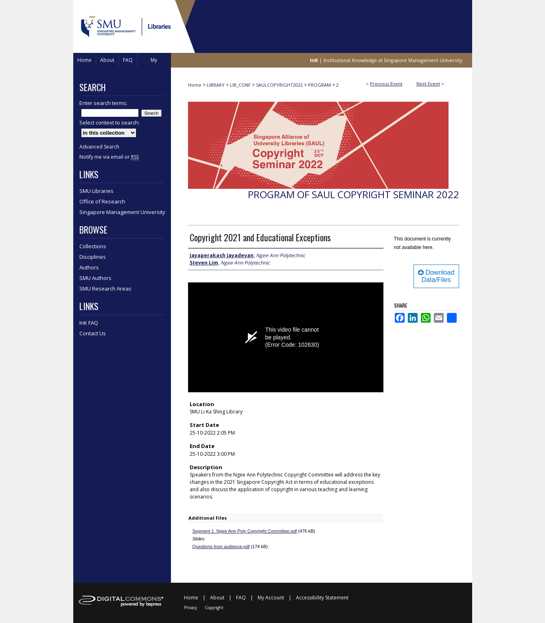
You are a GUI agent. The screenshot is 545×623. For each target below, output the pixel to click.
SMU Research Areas (105, 288)
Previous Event (386, 84)
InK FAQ (88, 322)
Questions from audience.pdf (221, 546)
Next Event (428, 84)
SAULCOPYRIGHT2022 (280, 85)
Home (194, 85)
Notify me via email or (109, 156)
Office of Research (102, 201)
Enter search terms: (103, 103)
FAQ (241, 597)
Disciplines (92, 256)
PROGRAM (320, 85)
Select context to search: (109, 122)
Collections (92, 246)
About (217, 597)
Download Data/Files (436, 276)
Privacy (190, 607)
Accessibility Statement (322, 597)
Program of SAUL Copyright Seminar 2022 (353, 194)
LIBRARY (216, 85)
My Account (271, 597)
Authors (89, 267)
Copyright (214, 607)
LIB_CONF (241, 85)
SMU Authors (95, 278)
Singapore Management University (122, 212)
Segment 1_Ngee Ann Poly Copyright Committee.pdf (245, 531)
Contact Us (92, 333)
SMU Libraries (96, 191)
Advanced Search (99, 146)
